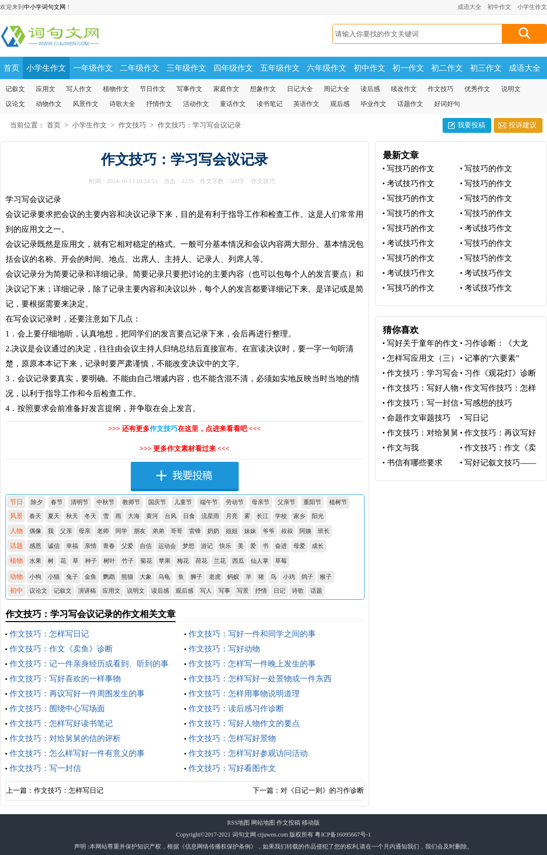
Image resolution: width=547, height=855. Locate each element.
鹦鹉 (109, 576)
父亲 (66, 531)
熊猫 (127, 576)
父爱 (127, 545)
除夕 (37, 502)
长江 (263, 516)
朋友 (140, 531)
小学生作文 (532, 6)
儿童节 (183, 502)
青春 (109, 545)
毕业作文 (373, 103)
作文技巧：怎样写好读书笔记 (61, 723)
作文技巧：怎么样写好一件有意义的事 (77, 753)
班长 (324, 531)
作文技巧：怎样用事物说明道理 (244, 693)
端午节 (209, 502)
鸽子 (307, 576)
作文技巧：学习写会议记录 (199, 125)
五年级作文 (280, 68)
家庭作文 (226, 89)
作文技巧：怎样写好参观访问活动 (248, 753)
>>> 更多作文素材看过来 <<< (185, 448)
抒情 (261, 590)
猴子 (326, 576)
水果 (35, 560)
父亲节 (286, 502)
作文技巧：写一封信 (45, 768)
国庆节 (157, 502)
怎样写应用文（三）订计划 (420, 358)
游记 (207, 545)
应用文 (45, 89)
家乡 (299, 516)
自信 (146, 545)
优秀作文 (477, 89)
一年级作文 (93, 68)
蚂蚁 (233, 576)
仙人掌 (260, 560)
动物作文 (49, 103)
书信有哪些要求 (415, 462)
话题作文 (410, 103)
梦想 (188, 545)
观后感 (340, 103)
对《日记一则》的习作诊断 (322, 790)
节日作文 (153, 89)
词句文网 (244, 834)
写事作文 (189, 89)
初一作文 (408, 68)
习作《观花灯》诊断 (500, 373)
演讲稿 (87, 590)
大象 (146, 576)
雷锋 (195, 531)
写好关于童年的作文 (422, 343)
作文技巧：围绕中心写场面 (57, 708)
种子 (91, 560)
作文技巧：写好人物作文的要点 (244, 723)
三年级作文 (186, 68)
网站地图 (263, 822)
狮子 (196, 576)
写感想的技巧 (488, 403)
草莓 (281, 560)
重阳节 (312, 502)
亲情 (90, 545)
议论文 (15, 103)
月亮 (232, 516)
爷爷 (268, 531)
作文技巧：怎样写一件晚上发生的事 (252, 663)
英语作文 (306, 103)
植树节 (338, 502)
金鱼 (90, 576)
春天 (35, 516)
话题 (316, 590)
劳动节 (235, 502)
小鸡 (289, 576)
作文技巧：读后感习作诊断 (236, 708)
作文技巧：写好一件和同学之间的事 (252, 634)
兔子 (72, 576)
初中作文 (499, 6)
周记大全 (337, 89)
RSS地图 (238, 822)
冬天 (90, 516)
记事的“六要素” (491, 358)
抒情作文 (159, 103)
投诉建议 (523, 125)
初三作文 (486, 68)
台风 (171, 516)
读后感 (370, 89)
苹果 (165, 560)
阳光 (318, 516)
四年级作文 (233, 68)
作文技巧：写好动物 (224, 648)
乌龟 (164, 576)
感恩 (35, 545)
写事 (224, 590)
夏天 (54, 516)
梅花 (183, 560)
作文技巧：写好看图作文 (232, 768)
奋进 (281, 545)
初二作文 (447, 68)
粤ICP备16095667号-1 (343, 834)
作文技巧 (441, 89)
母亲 (85, 531)
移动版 (311, 822)
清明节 (80, 502)
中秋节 (105, 502)
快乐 (225, 545)
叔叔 (287, 531)
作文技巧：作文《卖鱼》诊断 (61, 648)
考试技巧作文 (411, 183)
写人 (206, 590)
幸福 (72, 545)
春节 (57, 502)
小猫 (54, 576)
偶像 (35, 531)
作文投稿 (288, 822)
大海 (134, 516)
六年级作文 (327, 68)
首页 (11, 68)
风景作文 (85, 103)
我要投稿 (471, 125)
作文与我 (403, 447)
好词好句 (447, 103)
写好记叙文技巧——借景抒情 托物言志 (498, 463)
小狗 (35, 576)
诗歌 (298, 590)
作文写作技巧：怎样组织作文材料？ (498, 388)
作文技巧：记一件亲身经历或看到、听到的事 (89, 663)
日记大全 (300, 89)
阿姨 (305, 531)
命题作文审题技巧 (419, 418)
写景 (243, 590)
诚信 (54, 545)
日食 (189, 516)
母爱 (299, 545)
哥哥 (176, 531)
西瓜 (238, 560)
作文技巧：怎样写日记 (49, 634)
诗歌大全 (122, 103)
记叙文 (15, 89)
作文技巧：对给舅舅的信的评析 (65, 738)
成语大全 (469, 6)
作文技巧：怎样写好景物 (232, 738)
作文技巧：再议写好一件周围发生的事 (77, 693)
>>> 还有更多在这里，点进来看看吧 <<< (184, 428)
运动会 (167, 545)
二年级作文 (140, 68)
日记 (279, 590)
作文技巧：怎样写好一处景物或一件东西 (260, 678)
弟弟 (158, 531)
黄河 (152, 516)
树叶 (109, 560)
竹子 (128, 560)
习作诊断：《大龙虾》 (494, 343)
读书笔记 (269, 103)
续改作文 (404, 89)
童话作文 (233, 103)
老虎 (215, 576)
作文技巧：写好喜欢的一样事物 (65, 678)
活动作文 (196, 103)
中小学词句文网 (45, 6)
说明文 (511, 89)
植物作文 (116, 89)
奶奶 (213, 531)
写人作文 (79, 89)
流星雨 (210, 516)
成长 (318, 545)
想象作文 (263, 89)
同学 (121, 531)
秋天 (72, 516)
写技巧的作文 (411, 168)
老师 (103, 531)
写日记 (476, 418)
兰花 (220, 560)
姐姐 (232, 531)
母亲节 (261, 502)
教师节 (131, 502)
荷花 (201, 560)
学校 (281, 516)
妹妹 (250, 531)
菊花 (146, 560)
